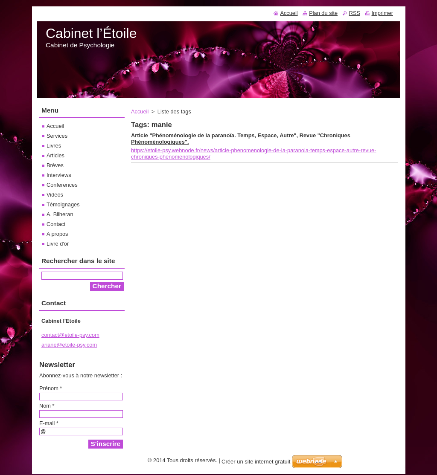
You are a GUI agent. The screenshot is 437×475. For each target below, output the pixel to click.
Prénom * (50, 388)
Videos (55, 194)
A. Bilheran (60, 214)
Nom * (47, 406)
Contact (56, 224)
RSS (354, 13)
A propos (57, 234)
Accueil (140, 111)
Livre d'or (58, 243)
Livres (54, 145)
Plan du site (323, 13)
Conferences (62, 185)
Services (57, 136)
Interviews (59, 175)
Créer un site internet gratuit (255, 461)
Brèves (55, 165)
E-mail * (48, 423)
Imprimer (382, 13)
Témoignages (63, 204)
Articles (55, 155)
